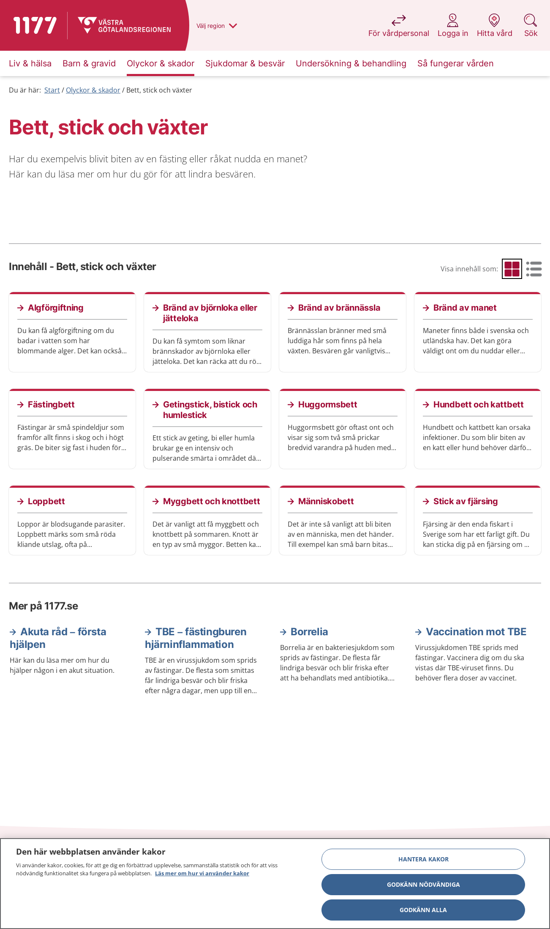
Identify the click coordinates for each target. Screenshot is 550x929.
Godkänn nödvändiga (423, 885)
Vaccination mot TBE (476, 632)
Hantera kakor (423, 859)
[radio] (512, 268)
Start (52, 90)
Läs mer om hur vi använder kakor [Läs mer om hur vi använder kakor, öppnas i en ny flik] (202, 874)
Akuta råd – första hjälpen (58, 638)
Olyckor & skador (93, 90)
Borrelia (309, 632)
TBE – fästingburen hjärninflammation (195, 638)
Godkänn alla (423, 910)
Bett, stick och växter (159, 90)
